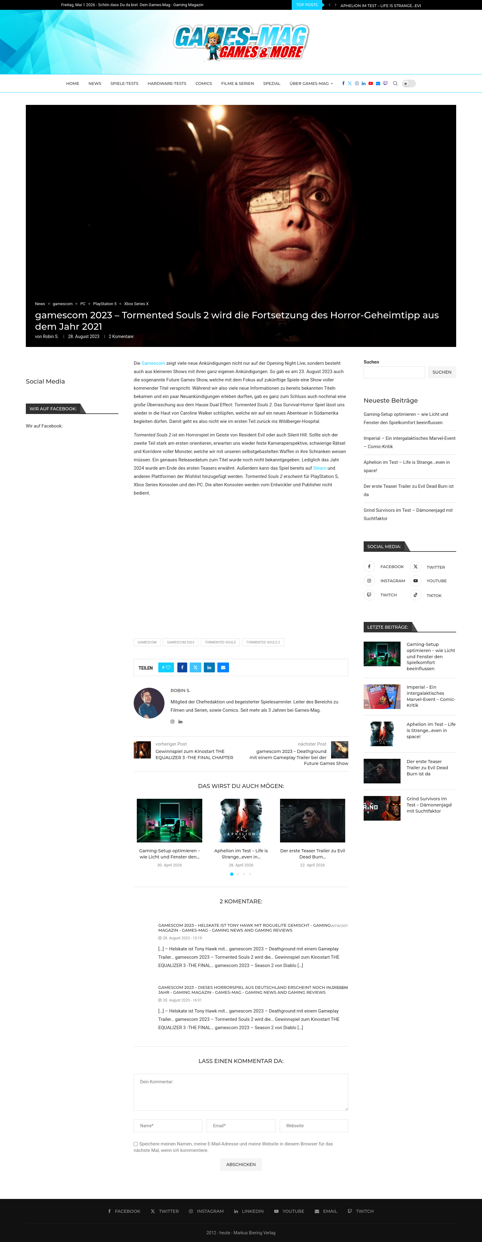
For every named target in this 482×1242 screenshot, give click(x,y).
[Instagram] (357, 83)
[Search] (395, 83)
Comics (204, 83)
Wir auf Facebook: (44, 426)
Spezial (271, 83)
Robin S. (51, 336)
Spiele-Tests (125, 83)
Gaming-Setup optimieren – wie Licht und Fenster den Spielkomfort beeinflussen (431, 656)
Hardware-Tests (167, 83)
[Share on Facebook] (182, 667)
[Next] (335, 5)
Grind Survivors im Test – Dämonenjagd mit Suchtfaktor (429, 805)
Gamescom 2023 (180, 642)
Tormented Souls (220, 642)
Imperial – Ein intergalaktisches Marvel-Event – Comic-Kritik (407, 5)
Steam (319, 468)
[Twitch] (385, 83)
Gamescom (153, 363)
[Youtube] (371, 83)
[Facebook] (343, 83)
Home (72, 83)
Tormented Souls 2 (263, 642)
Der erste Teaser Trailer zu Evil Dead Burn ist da (427, 767)
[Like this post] (168, 667)
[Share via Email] (223, 667)
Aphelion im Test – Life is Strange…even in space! (431, 730)
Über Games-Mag (309, 83)
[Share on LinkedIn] (209, 667)
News (95, 83)
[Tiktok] (432, 594)
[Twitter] (350, 83)
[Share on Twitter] (195, 667)
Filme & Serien (237, 83)
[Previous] (329, 5)
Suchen (371, 362)
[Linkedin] (363, 83)
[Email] (378, 83)
